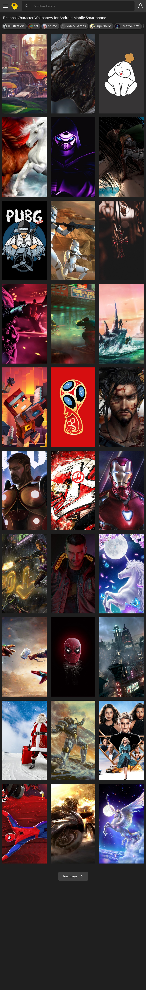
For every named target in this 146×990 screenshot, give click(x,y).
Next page (73, 876)
